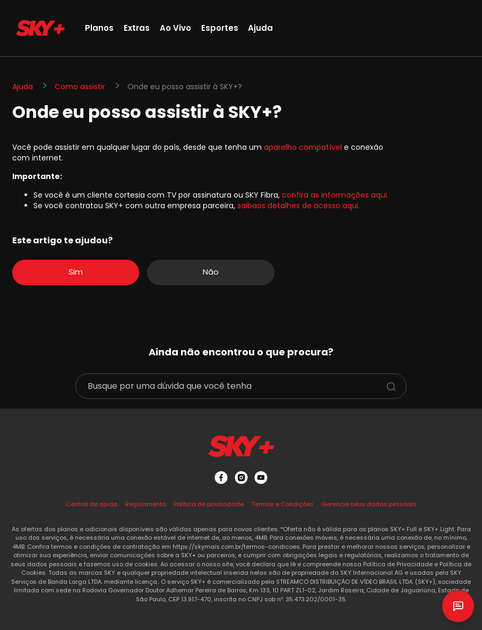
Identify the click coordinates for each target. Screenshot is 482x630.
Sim (75, 271)
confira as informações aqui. (335, 195)
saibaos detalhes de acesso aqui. (298, 205)
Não (211, 271)
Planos (99, 27)
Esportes (219, 27)
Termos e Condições (283, 504)
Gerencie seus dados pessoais (369, 504)
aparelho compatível (303, 147)
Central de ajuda (91, 504)
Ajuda (260, 27)
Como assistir (80, 86)
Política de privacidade (209, 504)
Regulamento (145, 504)
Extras (137, 27)
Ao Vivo (175, 27)
